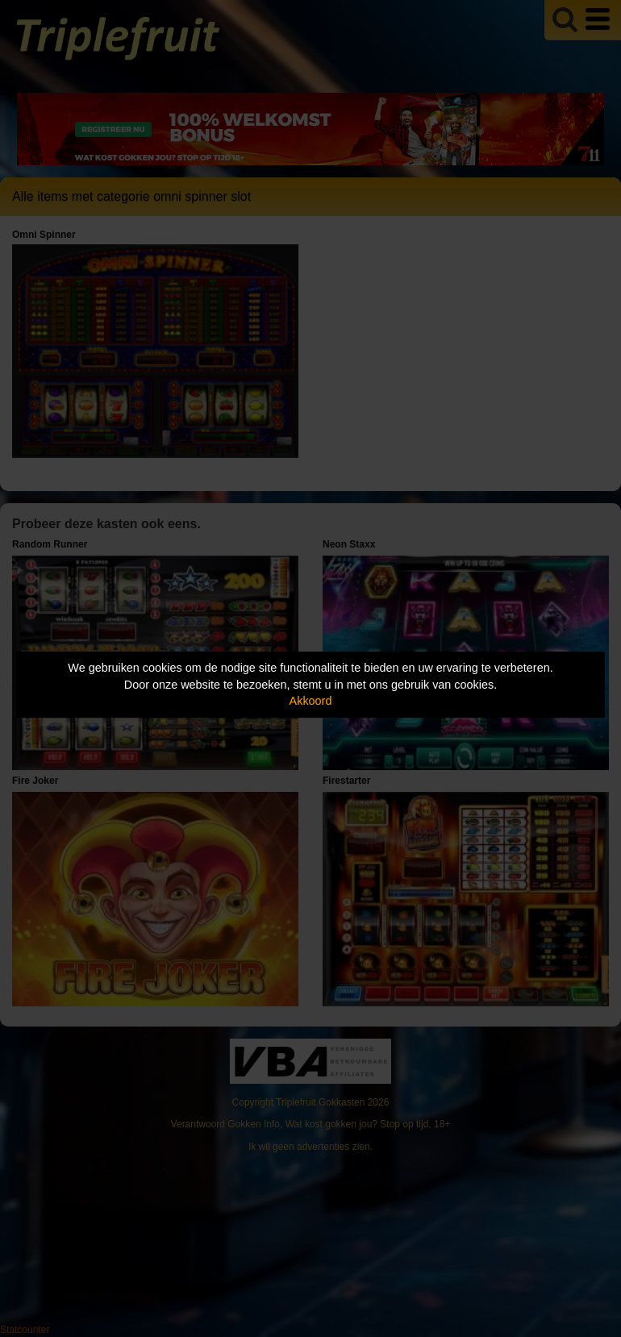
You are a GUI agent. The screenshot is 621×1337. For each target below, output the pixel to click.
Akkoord (311, 700)
